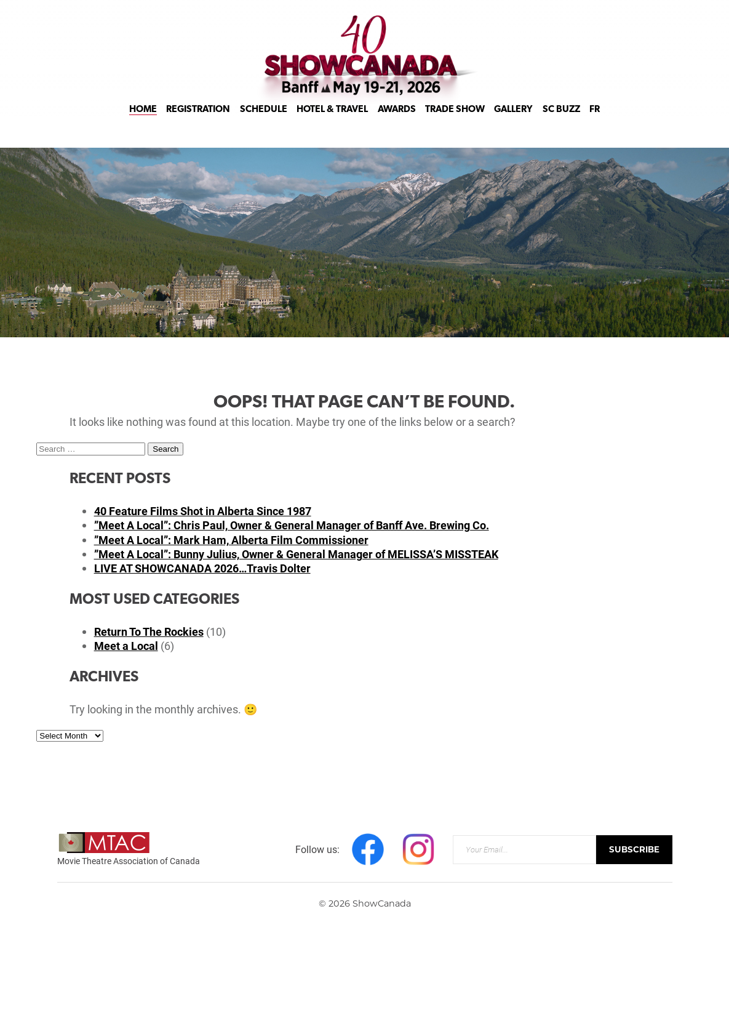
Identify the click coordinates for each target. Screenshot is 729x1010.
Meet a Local (126, 645)
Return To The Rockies (149, 631)
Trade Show (455, 124)
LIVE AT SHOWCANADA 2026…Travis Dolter (202, 568)
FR (594, 124)
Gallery (513, 124)
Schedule (263, 124)
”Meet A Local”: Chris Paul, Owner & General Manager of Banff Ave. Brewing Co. (291, 525)
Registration (198, 124)
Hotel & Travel (332, 124)
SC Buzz (561, 124)
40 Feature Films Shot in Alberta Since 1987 (202, 510)
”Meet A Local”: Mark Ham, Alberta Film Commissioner (231, 539)
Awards (397, 124)
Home (143, 124)
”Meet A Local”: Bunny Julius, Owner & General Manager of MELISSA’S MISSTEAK (296, 554)
